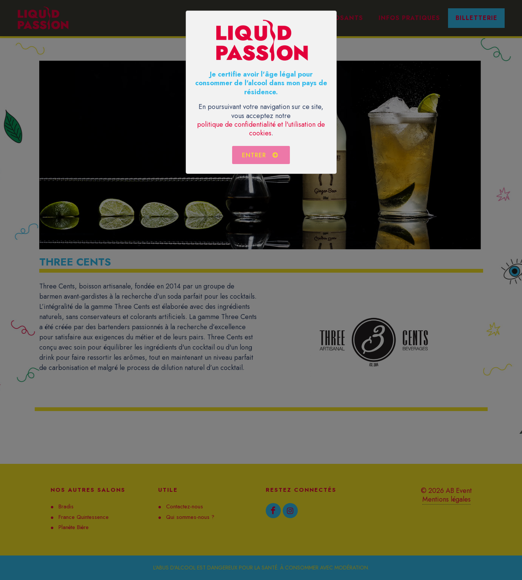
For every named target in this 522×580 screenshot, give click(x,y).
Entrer (260, 155)
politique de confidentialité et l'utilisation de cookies (261, 129)
